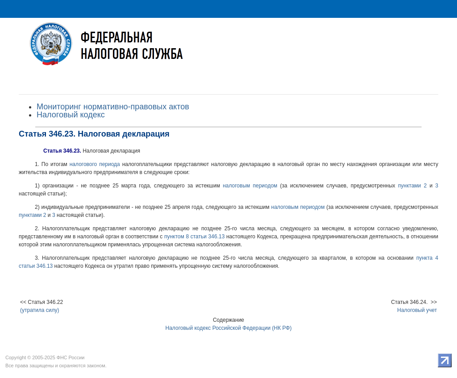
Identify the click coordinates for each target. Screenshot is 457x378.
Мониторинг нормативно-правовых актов (113, 106)
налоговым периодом (250, 186)
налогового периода (95, 164)
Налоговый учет (417, 310)
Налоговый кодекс (71, 114)
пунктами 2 (412, 186)
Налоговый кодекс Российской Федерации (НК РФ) (229, 328)
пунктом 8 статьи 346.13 (194, 236)
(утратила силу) (39, 310)
